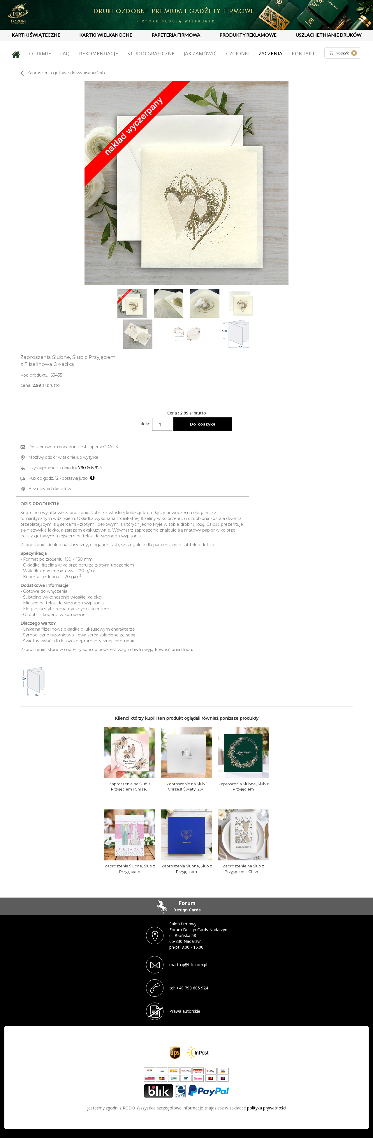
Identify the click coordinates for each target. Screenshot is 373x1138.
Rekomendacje (98, 53)
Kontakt (303, 53)
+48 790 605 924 (192, 988)
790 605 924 (90, 467)
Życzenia (270, 53)
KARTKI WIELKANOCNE (105, 35)
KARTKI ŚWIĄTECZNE (36, 35)
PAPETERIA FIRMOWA (176, 35)
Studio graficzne (151, 53)
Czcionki (238, 53)
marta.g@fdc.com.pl (188, 964)
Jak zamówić (200, 53)
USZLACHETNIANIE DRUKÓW (328, 35)
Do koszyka (203, 424)
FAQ (65, 53)
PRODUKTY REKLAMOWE (247, 35)
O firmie (40, 53)
